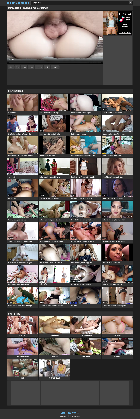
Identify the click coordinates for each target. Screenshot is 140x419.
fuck (25, 67)
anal (32, 67)
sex (12, 67)
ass (18, 67)
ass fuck (56, 67)
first (48, 67)
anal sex (40, 67)
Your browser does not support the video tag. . (55, 37)
